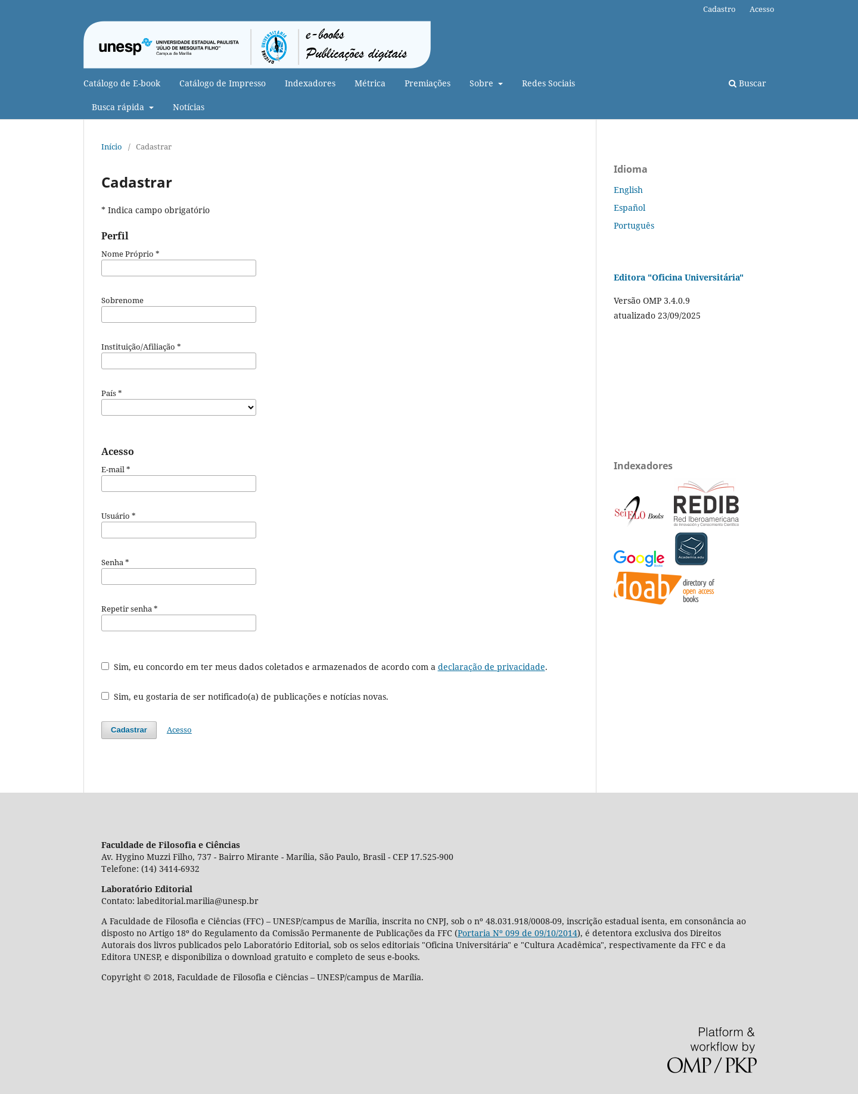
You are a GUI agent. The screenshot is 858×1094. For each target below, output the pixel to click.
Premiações (427, 83)
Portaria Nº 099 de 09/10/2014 (517, 933)
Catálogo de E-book (121, 83)
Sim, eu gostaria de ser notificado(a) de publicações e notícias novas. (244, 696)
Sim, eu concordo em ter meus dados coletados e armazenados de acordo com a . (324, 666)
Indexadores (310, 83)
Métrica (370, 83)
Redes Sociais (548, 83)
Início (111, 146)
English (628, 189)
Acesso (762, 9)
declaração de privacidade (491, 666)
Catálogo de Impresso (222, 83)
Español (629, 207)
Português (634, 225)
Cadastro (719, 9)
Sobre (483, 83)
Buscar (747, 83)
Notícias (188, 107)
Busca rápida (119, 107)
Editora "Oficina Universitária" (679, 277)
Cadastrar (129, 729)
